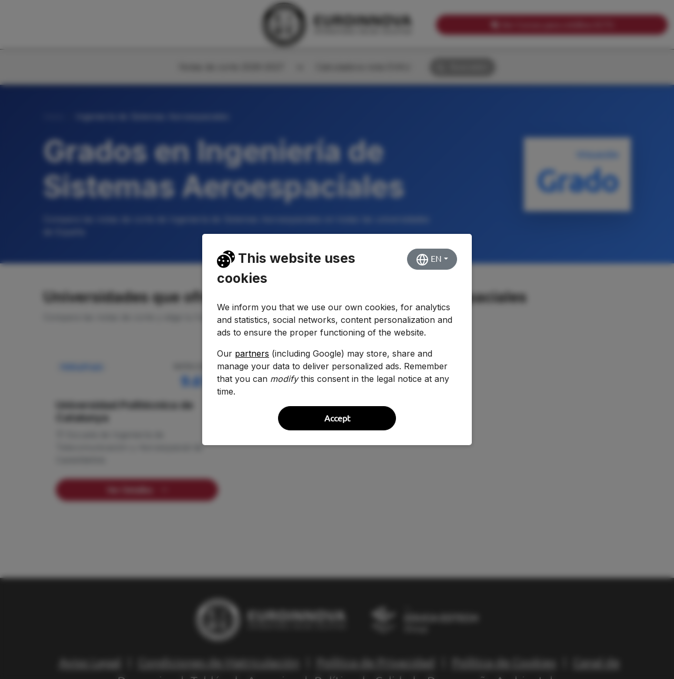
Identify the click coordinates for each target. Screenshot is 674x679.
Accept (337, 418)
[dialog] (337, 339)
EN (429, 259)
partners (252, 353)
